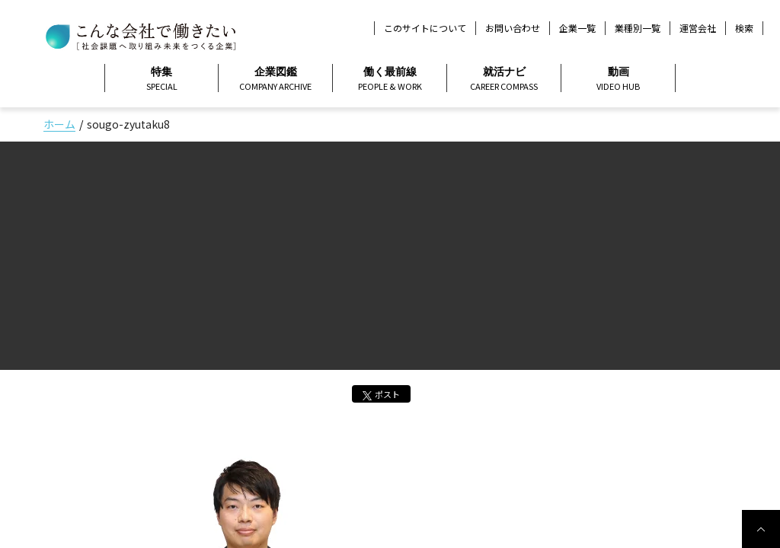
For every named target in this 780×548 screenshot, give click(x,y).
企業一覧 (577, 27)
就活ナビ (504, 79)
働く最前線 (389, 79)
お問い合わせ (512, 27)
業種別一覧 (637, 27)
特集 (161, 79)
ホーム (59, 124)
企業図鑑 (275, 79)
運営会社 (697, 27)
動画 (618, 79)
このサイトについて (425, 27)
